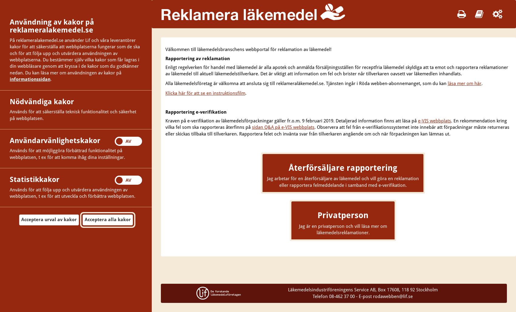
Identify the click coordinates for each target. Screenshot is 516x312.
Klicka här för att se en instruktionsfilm (205, 93)
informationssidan (30, 79)
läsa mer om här (464, 83)
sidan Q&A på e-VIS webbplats (283, 127)
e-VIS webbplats (434, 121)
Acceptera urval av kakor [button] (49, 219)
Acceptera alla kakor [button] (108, 219)
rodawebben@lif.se (393, 296)
